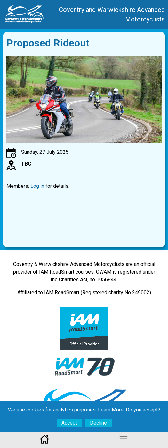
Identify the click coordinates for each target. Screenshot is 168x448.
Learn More (111, 410)
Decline (98, 423)
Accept (69, 423)
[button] (123, 442)
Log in (37, 186)
